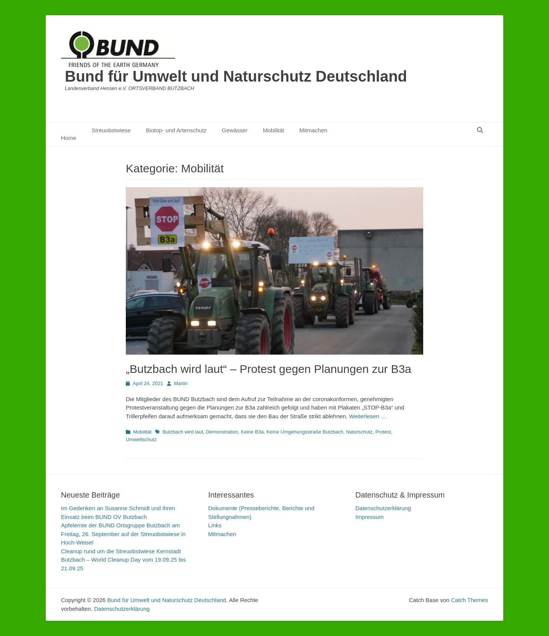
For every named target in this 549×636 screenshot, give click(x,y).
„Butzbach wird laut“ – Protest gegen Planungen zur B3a (268, 369)
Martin (181, 383)
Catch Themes (469, 600)
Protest (383, 432)
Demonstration (222, 432)
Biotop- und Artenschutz (176, 130)
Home (68, 138)
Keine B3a (252, 432)
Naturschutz (359, 432)
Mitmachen (313, 130)
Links (215, 525)
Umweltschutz (141, 439)
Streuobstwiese (111, 130)
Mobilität (273, 130)
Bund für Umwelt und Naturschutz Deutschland (236, 76)
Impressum (369, 517)
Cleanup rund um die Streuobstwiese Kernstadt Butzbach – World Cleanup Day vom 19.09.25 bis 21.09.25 (123, 560)
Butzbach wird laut (182, 432)
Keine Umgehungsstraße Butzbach (305, 432)
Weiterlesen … (368, 416)
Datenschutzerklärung (383, 508)
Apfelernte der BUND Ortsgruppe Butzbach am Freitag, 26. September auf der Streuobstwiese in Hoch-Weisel (123, 534)
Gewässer (235, 130)
